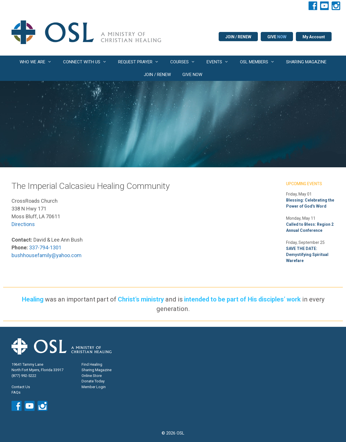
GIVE (276, 37)
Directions (23, 224)
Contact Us (21, 387)
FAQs (16, 392)
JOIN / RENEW (238, 37)
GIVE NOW (192, 74)
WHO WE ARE (38, 62)
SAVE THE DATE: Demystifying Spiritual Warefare (307, 254)
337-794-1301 (45, 247)
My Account (313, 37)
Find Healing (92, 364)
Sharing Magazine (96, 370)
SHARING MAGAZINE (306, 62)
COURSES (185, 62)
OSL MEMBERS (260, 62)
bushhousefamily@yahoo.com (47, 255)
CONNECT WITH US (87, 62)
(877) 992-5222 (24, 375)
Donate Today (93, 381)
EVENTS (220, 62)
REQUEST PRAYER (141, 62)
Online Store (92, 375)
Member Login (94, 387)
